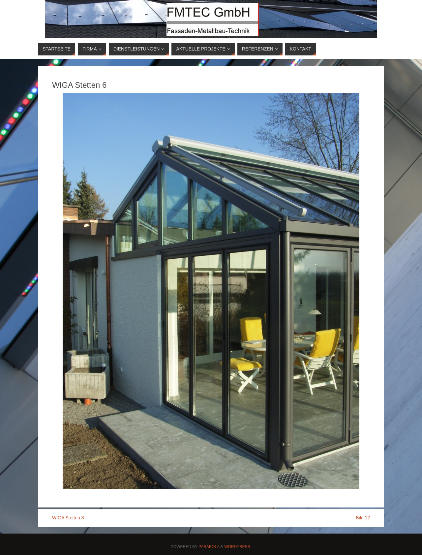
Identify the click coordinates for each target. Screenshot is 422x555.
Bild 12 (363, 517)
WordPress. (237, 546)
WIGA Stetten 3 (68, 517)
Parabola (208, 546)
